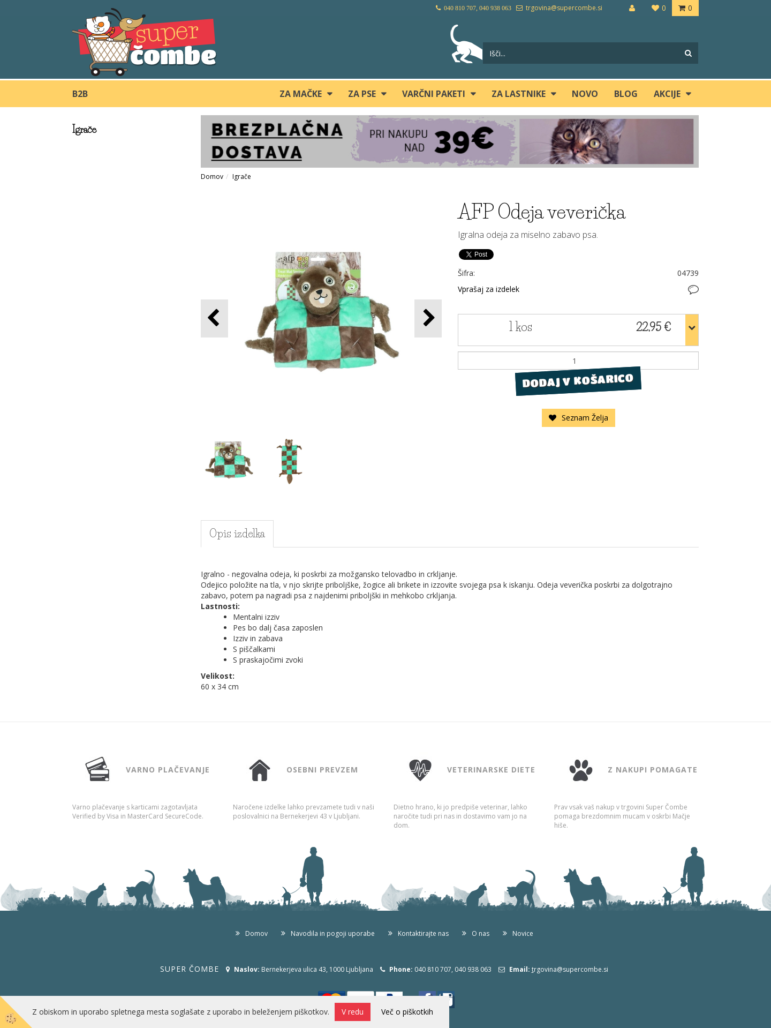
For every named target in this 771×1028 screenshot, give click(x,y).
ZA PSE (362, 94)
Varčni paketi (433, 94)
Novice (522, 933)
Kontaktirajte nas (423, 933)
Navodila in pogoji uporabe (333, 933)
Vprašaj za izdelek (488, 289)
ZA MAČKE (300, 94)
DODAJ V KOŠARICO (578, 381)
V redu (353, 1012)
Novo (585, 94)
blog (626, 94)
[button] (428, 318)
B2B (80, 94)
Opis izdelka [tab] (237, 533)
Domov (212, 176)
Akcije (667, 94)
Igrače (241, 176)
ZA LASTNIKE (519, 94)
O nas (480, 933)
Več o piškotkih (407, 1012)
